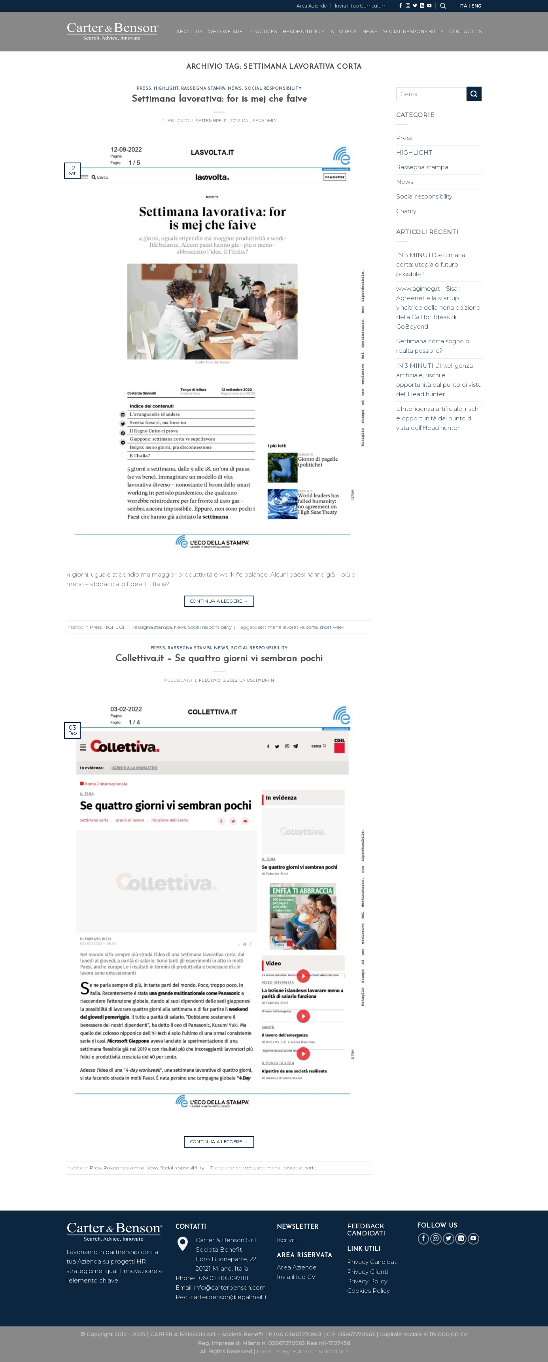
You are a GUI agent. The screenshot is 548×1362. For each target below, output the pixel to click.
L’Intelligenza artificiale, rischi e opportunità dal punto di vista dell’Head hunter (438, 418)
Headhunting (304, 31)
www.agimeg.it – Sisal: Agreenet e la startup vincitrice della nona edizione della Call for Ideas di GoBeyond (438, 307)
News (370, 31)
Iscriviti (287, 1240)
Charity (406, 211)
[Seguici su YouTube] (429, 6)
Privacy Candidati (373, 1262)
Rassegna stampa (203, 89)
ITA (463, 6)
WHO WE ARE (225, 31)
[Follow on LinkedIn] (422, 6)
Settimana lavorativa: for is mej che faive (219, 99)
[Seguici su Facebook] (401, 6)
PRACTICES (262, 31)
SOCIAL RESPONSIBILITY (413, 31)
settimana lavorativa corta (288, 627)
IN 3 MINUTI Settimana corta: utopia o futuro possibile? (430, 264)
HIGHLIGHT (166, 89)
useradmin (263, 120)
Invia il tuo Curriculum (361, 6)
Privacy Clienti (367, 1271)
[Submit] (474, 94)
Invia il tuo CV (296, 1277)
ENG (476, 6)
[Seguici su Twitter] (415, 6)
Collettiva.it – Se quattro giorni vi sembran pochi (219, 659)
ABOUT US (189, 31)
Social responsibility (272, 89)
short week (332, 627)
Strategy (344, 31)
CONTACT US (465, 31)
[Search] (443, 5)
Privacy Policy (367, 1281)
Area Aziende (312, 6)
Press (144, 89)
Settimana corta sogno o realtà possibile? (432, 345)
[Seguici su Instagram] (408, 6)
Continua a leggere (219, 601)
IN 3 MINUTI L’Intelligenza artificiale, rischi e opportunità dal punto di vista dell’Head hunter (439, 380)
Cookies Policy (368, 1290)
